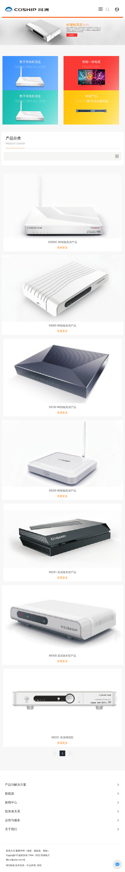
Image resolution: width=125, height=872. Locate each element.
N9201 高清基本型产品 (62, 572)
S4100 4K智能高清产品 (62, 407)
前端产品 (91, 96)
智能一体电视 (91, 62)
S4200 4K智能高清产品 (62, 490)
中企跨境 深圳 (34, 865)
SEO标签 (10, 865)
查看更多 (62, 247)
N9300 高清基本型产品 (62, 655)
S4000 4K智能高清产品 (62, 325)
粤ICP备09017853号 (15, 860)
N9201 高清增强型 (62, 737)
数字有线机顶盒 (30, 62)
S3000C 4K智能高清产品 (62, 242)
